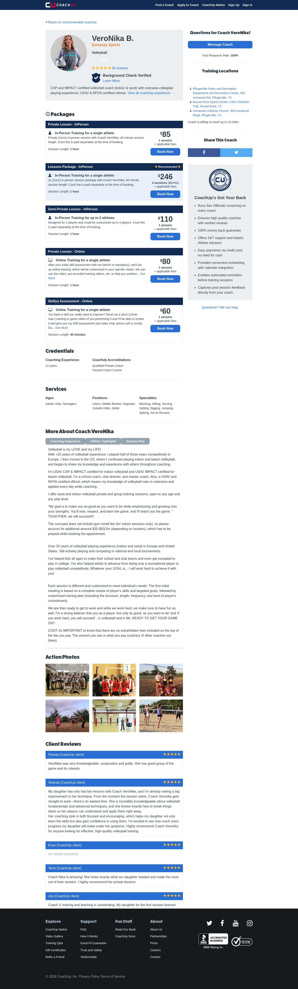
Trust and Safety (91, 950)
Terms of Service (113, 976)
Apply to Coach (188, 5)
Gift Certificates (56, 950)
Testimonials (89, 957)
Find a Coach (164, 5)
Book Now (165, 151)
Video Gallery (54, 936)
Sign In (247, 5)
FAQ (83, 929)
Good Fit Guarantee (94, 943)
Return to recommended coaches (71, 22)
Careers (155, 950)
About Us (156, 929)
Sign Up (233, 5)
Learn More (111, 81)
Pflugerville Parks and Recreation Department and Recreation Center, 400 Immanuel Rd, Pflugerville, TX (219, 93)
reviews (120, 68)
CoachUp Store (125, 936)
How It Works (89, 936)
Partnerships (158, 936)
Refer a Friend (55, 957)
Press (154, 943)
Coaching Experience (65, 441)
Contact (155, 957)
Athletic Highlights (103, 441)
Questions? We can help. (220, 307)
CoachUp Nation (213, 5)
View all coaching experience (148, 93)
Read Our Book (125, 929)
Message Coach (220, 44)
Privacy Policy (89, 976)
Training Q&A (54, 943)
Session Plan (135, 441)
